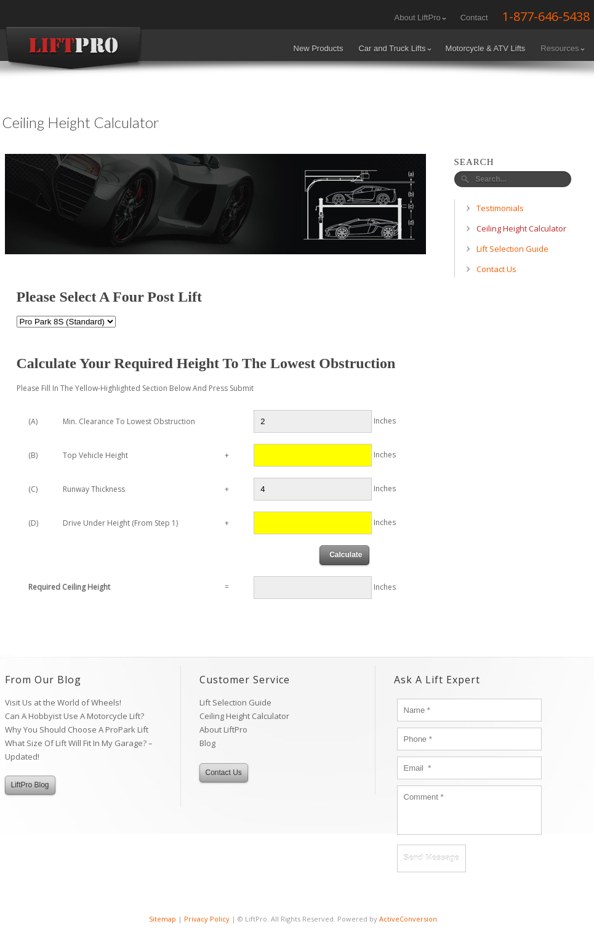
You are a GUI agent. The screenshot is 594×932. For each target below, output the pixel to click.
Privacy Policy (207, 918)
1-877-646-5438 (546, 16)
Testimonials (500, 208)
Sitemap (162, 918)
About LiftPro (420, 17)
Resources (562, 48)
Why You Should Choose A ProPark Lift (76, 729)
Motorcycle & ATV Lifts (486, 48)
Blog (207, 743)
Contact (474, 17)
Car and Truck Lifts (394, 48)
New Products (318, 48)
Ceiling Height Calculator (521, 228)
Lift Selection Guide (512, 248)
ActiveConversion (408, 918)
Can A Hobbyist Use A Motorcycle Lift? (74, 715)
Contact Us (496, 269)
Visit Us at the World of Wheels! (63, 702)
